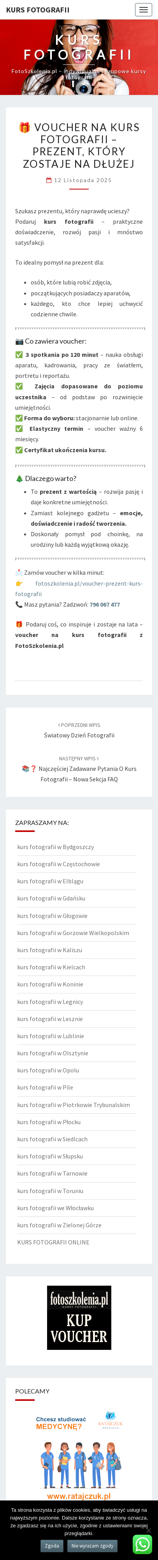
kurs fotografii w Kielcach (51, 967)
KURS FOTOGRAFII (38, 9)
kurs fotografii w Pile (45, 1087)
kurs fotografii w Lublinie (50, 1036)
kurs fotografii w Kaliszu (49, 950)
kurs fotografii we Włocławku (55, 1208)
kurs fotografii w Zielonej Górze (59, 1225)
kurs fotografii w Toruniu (50, 1191)
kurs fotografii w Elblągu (50, 881)
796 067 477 (105, 604)
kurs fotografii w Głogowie (52, 916)
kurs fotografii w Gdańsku (51, 898)
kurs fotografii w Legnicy (50, 1001)
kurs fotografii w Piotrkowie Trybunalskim (73, 1105)
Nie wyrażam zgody (92, 1545)
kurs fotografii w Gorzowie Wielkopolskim (73, 933)
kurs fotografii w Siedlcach (52, 1139)
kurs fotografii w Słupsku (50, 1156)
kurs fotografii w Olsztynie (52, 1053)
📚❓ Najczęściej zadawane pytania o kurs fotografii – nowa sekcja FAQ (79, 769)
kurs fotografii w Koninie (50, 984)
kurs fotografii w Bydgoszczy (55, 847)
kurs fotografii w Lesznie (50, 1019)
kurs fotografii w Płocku (49, 1122)
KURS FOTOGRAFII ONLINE (53, 1242)
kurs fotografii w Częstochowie (58, 864)
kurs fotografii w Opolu (48, 1070)
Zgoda (52, 1545)
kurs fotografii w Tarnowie (52, 1173)
